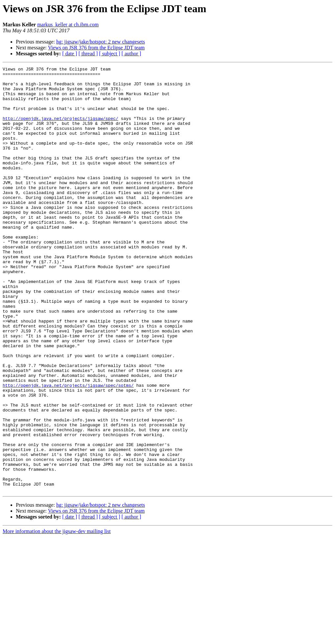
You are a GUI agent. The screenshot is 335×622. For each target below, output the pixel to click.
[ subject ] (109, 53)
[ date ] (69, 53)
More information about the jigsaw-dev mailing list (57, 616)
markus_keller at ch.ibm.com (68, 24)
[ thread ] (88, 53)
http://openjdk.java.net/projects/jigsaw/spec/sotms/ (68, 449)
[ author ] (131, 53)
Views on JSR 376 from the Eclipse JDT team (96, 47)
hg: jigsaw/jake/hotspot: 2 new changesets (100, 41)
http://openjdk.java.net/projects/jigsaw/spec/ (60, 129)
